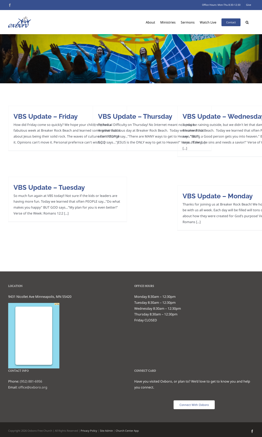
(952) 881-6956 (31, 381)
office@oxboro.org (32, 387)
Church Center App (127, 430)
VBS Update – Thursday (135, 116)
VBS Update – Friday (46, 116)
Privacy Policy (89, 430)
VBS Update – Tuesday (49, 187)
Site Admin (106, 430)
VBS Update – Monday (218, 196)
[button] (247, 22)
